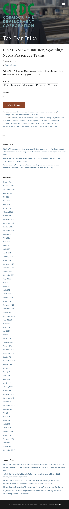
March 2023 (7, 208)
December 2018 (8, 394)
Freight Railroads (58, 118)
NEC (11, 120)
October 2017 (8, 446)
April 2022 (6, 249)
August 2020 (7, 320)
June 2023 (6, 201)
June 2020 (6, 327)
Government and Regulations (27, 112)
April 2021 (6, 290)
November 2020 (8, 309)
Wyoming (53, 126)
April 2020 (6, 335)
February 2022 (8, 257)
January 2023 (7, 216)
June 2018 (6, 417)
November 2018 (8, 398)
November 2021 (8, 268)
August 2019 (7, 365)
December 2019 (8, 350)
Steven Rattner (27, 126)
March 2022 (7, 253)
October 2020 (8, 312)
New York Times (46, 120)
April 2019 (6, 379)
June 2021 (6, 283)
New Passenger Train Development (26, 120)
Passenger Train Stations (18, 123)
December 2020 (8, 305)
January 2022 (7, 260)
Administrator (10, 65)
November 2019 (8, 353)
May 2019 (6, 376)
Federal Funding (45, 118)
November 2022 (8, 223)
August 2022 (7, 234)
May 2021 (6, 286)
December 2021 (8, 264)
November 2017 (8, 443)
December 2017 (8, 439)
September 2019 (9, 361)
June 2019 (6, 372)
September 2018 (9, 406)
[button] (63, 5)
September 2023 (9, 190)
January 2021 (7, 301)
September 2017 (9, 450)
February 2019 (8, 387)
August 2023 (7, 193)
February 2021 (8, 298)
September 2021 (9, 275)
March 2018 (7, 428)
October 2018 (8, 402)
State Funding (16, 126)
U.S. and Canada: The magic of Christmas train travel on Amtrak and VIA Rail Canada (33, 487)
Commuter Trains (24, 118)
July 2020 (6, 324)
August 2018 (7, 409)
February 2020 (8, 342)
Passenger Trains (31, 115)
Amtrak (13, 112)
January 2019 (7, 391)
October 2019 (8, 357)
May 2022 (6, 245)
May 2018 (6, 420)
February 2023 (8, 212)
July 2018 (6, 413)
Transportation (38, 126)
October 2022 (8, 227)
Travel (46, 126)
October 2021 (8, 272)
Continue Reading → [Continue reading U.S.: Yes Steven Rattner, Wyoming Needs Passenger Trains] (14, 105)
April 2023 (6, 205)
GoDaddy (58, 504)
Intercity (6, 120)
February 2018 (8, 432)
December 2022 (8, 219)
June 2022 (6, 242)
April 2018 (6, 424)
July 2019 (6, 368)
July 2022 (6, 238)
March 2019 (7, 383)
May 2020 (6, 331)
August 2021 (7, 279)
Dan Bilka (34, 118)
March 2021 (7, 294)
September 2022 (9, 231)
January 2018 (7, 435)
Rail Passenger (46, 123)
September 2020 (9, 316)
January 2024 (7, 182)
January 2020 (7, 346)
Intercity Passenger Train (47, 112)
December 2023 (8, 186)
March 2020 (7, 338)
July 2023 (6, 197)
